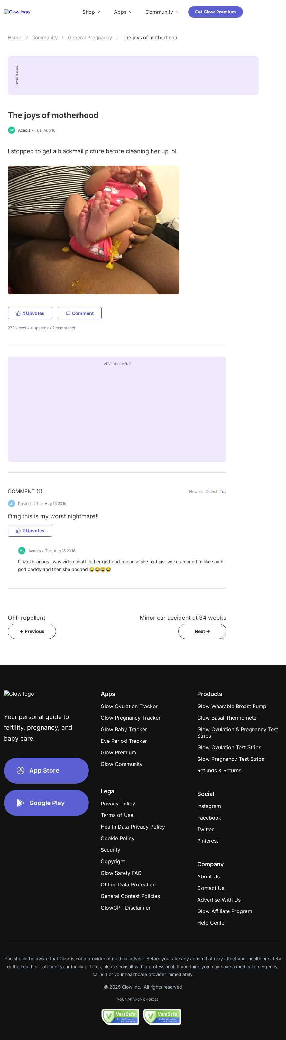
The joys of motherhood (149, 37)
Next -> (202, 631)
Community (45, 37)
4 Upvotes (30, 313)
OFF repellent (26, 617)
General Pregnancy (90, 37)
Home (14, 37)
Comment (80, 313)
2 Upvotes (30, 530)
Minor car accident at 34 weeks (183, 617)
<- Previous (32, 631)
